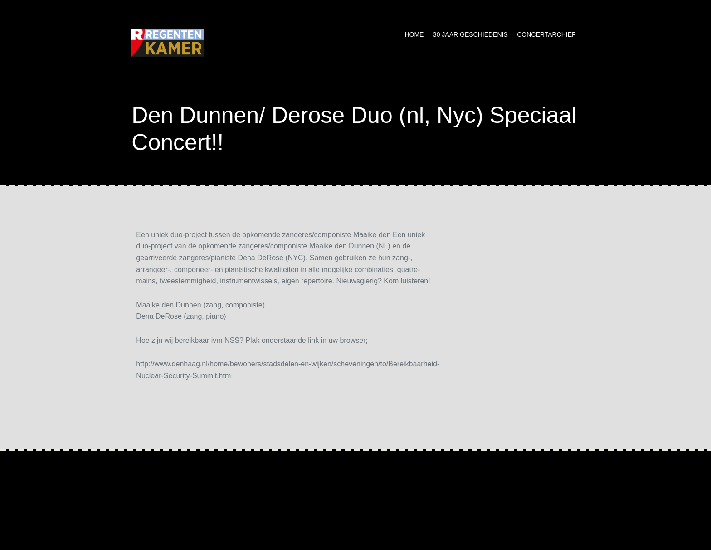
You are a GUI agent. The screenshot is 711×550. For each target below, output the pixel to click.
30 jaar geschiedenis (470, 34)
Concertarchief (546, 34)
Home (414, 34)
